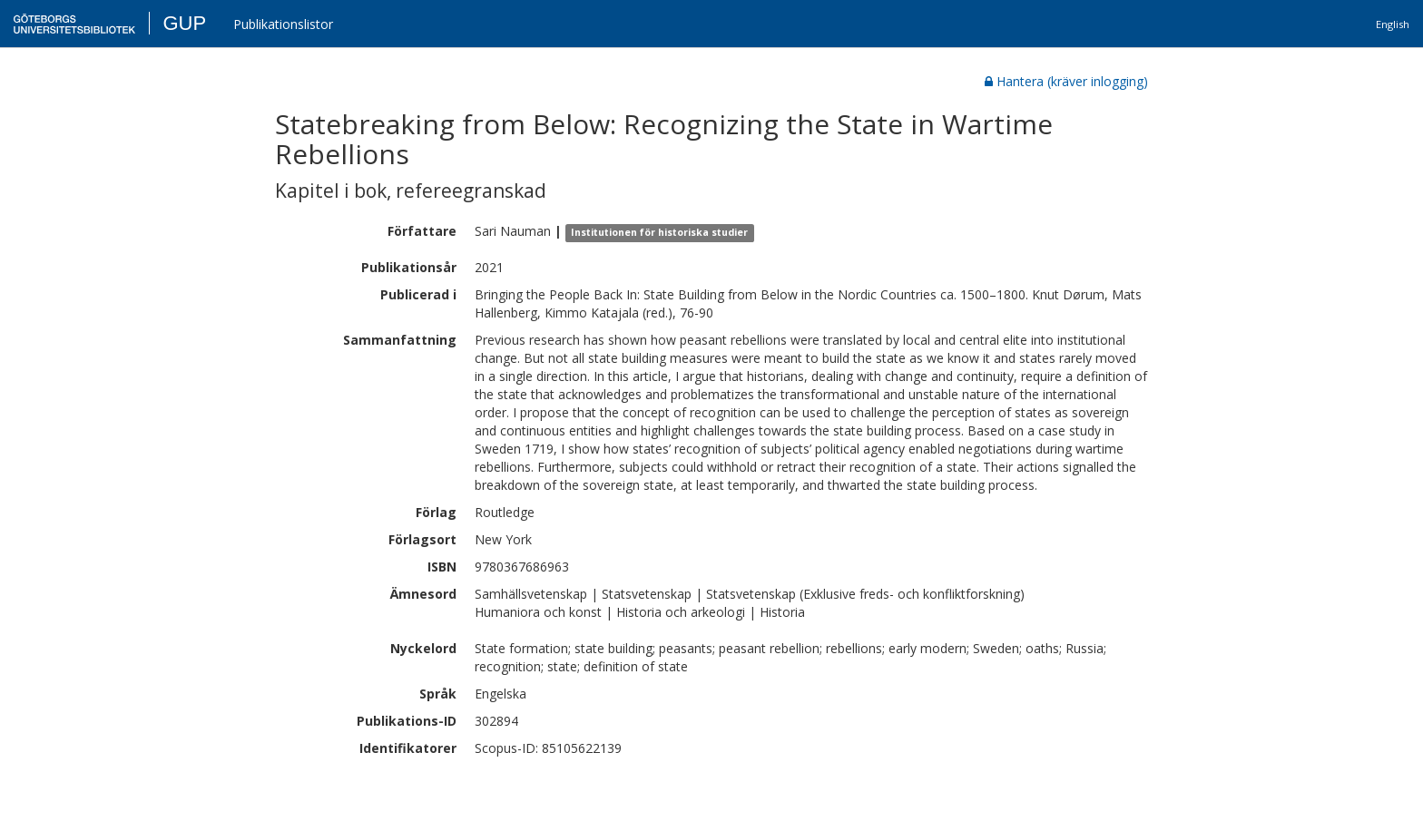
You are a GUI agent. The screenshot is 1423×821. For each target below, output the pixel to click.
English (1392, 24)
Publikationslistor (283, 24)
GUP (184, 23)
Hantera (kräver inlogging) (1066, 81)
